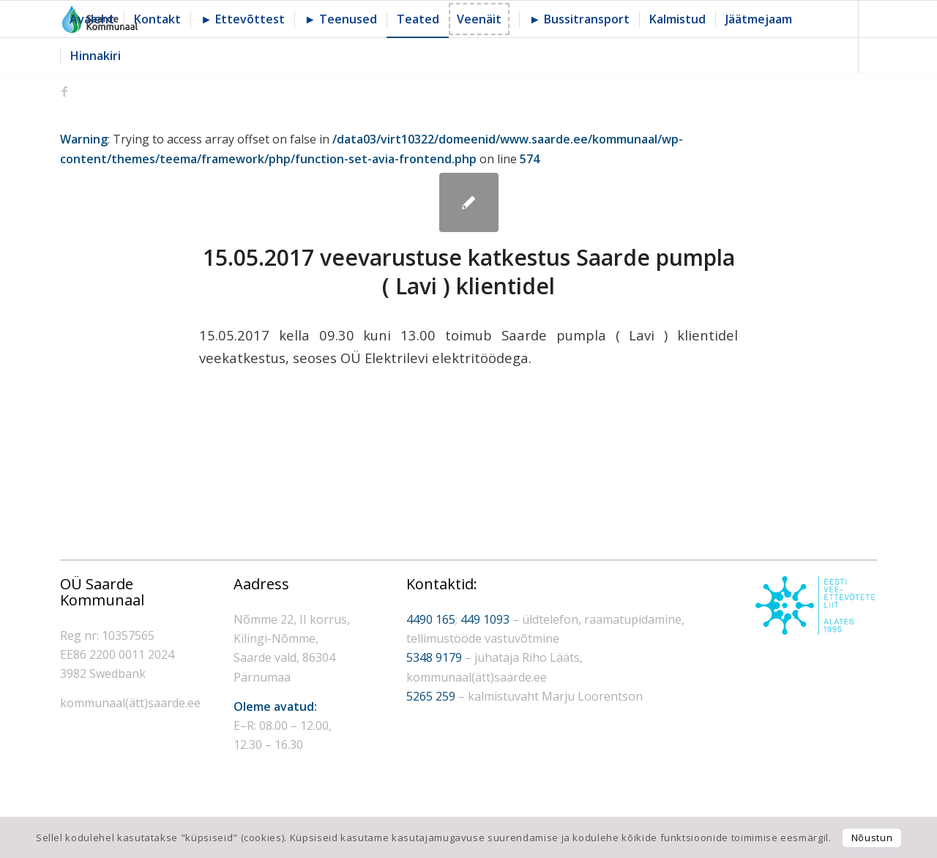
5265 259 (430, 696)
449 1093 (484, 619)
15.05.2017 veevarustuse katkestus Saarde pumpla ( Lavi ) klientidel (469, 271)
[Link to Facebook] (64, 91)
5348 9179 (434, 657)
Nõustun (872, 837)
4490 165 (430, 619)
